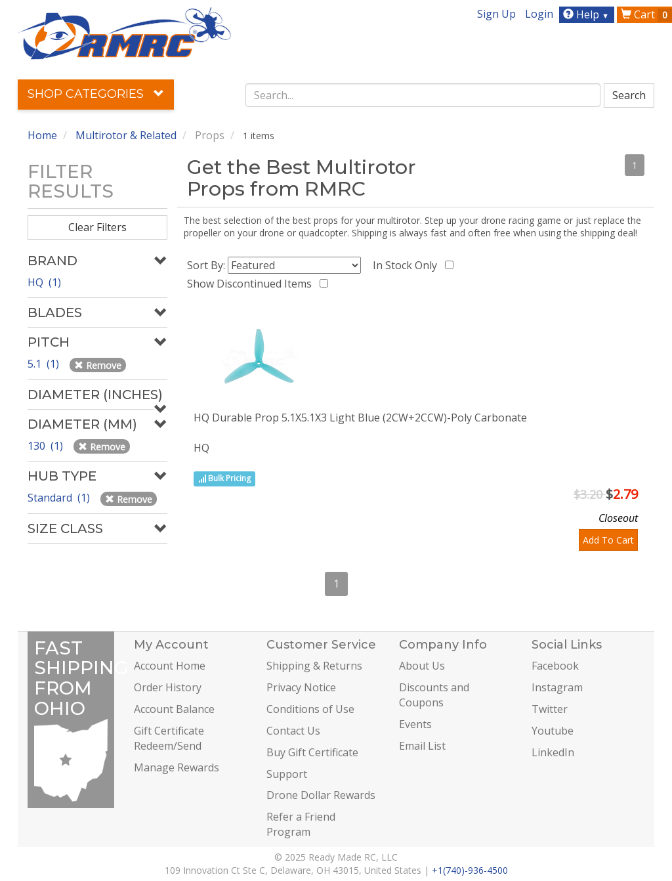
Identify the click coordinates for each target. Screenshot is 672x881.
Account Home (169, 665)
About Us (422, 665)
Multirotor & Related (126, 135)
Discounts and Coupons (434, 695)
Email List (422, 746)
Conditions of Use (310, 709)
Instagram (557, 687)
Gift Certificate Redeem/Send (169, 738)
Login (539, 14)
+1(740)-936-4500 (470, 870)
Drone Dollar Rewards (320, 795)
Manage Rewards (176, 767)
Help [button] (587, 14)
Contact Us (293, 730)
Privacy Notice (301, 687)
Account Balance (174, 709)
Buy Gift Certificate (312, 752)
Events (415, 724)
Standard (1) (60, 497)
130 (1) (47, 446)
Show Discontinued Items (252, 283)
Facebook (555, 665)
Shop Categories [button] (96, 94)
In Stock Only (407, 265)
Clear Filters (97, 227)
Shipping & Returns (314, 665)
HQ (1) (44, 282)
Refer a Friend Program (300, 824)
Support (286, 774)
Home (42, 135)
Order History (167, 687)
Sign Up (496, 14)
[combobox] (422, 95)
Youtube (553, 730)
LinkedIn (553, 752)
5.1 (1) (45, 363)
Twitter (550, 709)
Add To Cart (608, 540)
